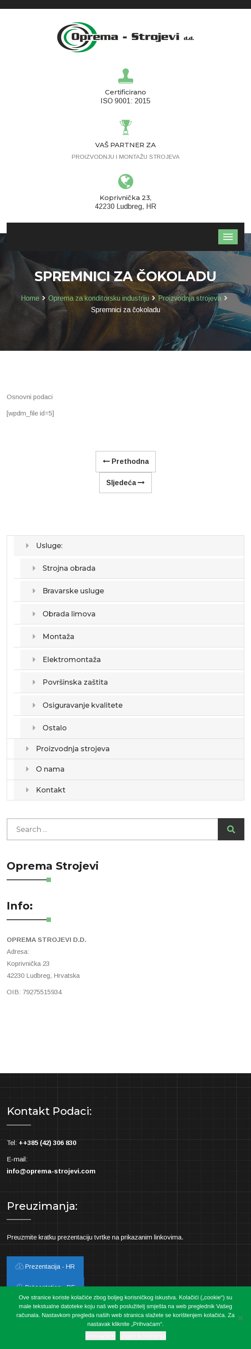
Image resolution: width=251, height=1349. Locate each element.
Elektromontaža (71, 659)
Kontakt (51, 790)
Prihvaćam (100, 1335)
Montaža (58, 636)
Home (30, 298)
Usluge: (49, 545)
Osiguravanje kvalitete (82, 705)
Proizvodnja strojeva (189, 298)
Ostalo (54, 728)
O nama (50, 769)
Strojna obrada (69, 568)
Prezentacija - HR (45, 1266)
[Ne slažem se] (240, 1318)
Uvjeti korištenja (143, 1335)
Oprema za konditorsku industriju (98, 298)
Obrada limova (69, 614)
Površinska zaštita (75, 682)
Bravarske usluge (73, 591)
